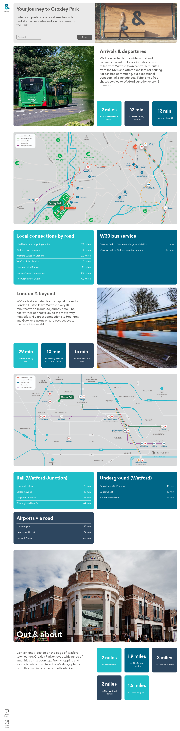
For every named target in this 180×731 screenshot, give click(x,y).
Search (85, 37)
